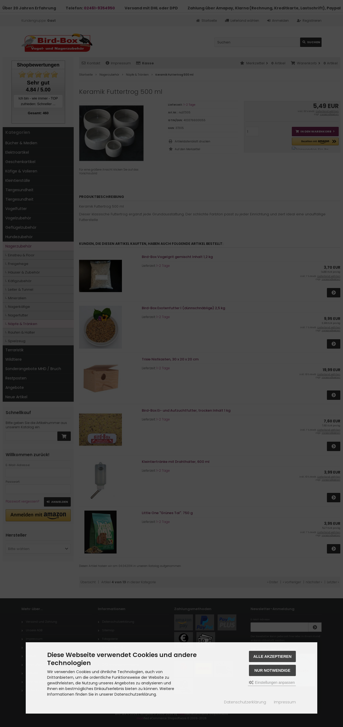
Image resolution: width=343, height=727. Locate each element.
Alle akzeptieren (272, 656)
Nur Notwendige (272, 670)
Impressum (285, 702)
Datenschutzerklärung (245, 702)
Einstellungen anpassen (272, 682)
